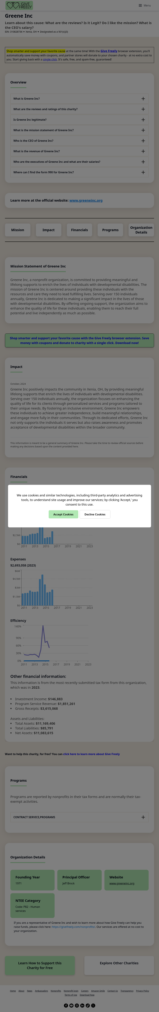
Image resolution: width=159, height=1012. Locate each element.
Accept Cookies (63, 514)
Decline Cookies (95, 514)
